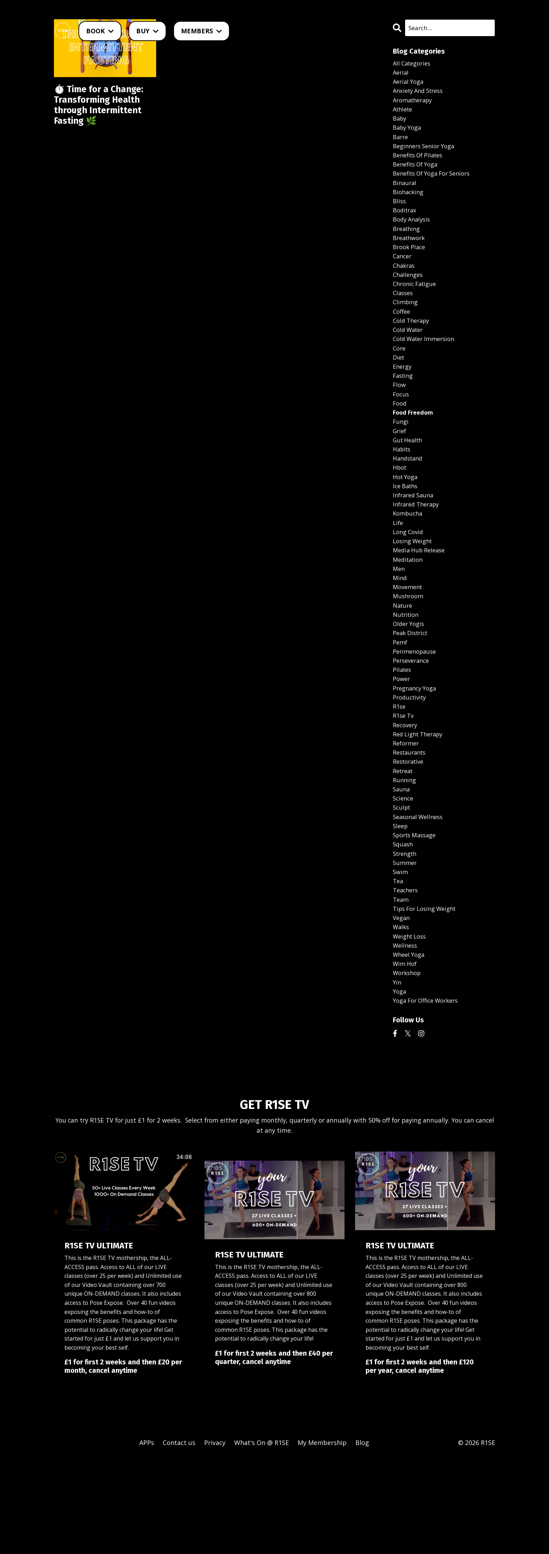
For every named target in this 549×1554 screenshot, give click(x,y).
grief (400, 468)
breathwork (411, 256)
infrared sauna (415, 538)
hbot (400, 508)
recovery (406, 790)
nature (403, 659)
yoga (400, 1083)
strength (406, 932)
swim (401, 952)
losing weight (414, 589)
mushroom (409, 649)
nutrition (407, 670)
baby (400, 125)
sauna (402, 861)
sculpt (402, 882)
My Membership (322, 1536)
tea (398, 962)
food (400, 437)
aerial (401, 74)
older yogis (410, 680)
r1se (400, 770)
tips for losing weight (428, 992)
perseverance (413, 720)
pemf (401, 700)
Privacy (214, 1536)
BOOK (100, 31)
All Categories (414, 64)
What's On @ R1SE (261, 1536)
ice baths (407, 528)
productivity (411, 760)
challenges (409, 296)
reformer (407, 811)
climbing (406, 326)
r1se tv (404, 781)
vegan (402, 1002)
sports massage (417, 912)
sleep (401, 902)
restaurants (411, 821)
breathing (408, 245)
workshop (408, 1063)
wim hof (406, 1053)
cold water (409, 357)
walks (402, 1013)
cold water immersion (427, 367)
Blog (362, 1536)
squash (404, 922)
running (405, 851)
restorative (410, 831)
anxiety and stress (421, 94)
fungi (401, 458)
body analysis (413, 236)
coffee (402, 337)
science (404, 871)
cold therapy (413, 346)
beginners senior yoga (427, 155)
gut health (409, 478)
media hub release (421, 599)
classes (404, 316)
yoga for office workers (429, 1093)
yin (397, 1073)
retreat (404, 841)
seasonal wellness (420, 891)
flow (400, 417)
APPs (146, 1536)
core (400, 377)
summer (405, 942)
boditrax (406, 225)
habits (403, 488)
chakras (405, 286)
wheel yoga (410, 1043)
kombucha (409, 558)
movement (409, 639)
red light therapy (421, 801)
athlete (404, 114)
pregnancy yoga (417, 750)
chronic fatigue (416, 306)
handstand (409, 498)
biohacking (409, 205)
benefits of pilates (421, 165)
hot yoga (407, 518)
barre (401, 145)
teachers (407, 972)
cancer (403, 276)
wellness (406, 1033)
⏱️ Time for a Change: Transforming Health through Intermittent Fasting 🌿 (104, 115)
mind (400, 629)
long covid (409, 579)
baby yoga (408, 135)
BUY (147, 31)
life (398, 569)
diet (399, 387)
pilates (403, 730)
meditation (409, 609)
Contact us (179, 1536)
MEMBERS (201, 31)
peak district (412, 690)
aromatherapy (415, 104)
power (402, 740)
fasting (404, 407)
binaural (405, 195)
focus (401, 427)
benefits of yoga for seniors (436, 185)
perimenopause (416, 710)
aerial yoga (409, 84)
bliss (400, 215)
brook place (411, 266)
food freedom (415, 447)
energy (403, 397)
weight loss (411, 1023)
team (401, 983)
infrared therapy (418, 548)
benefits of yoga (418, 175)
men (399, 619)
